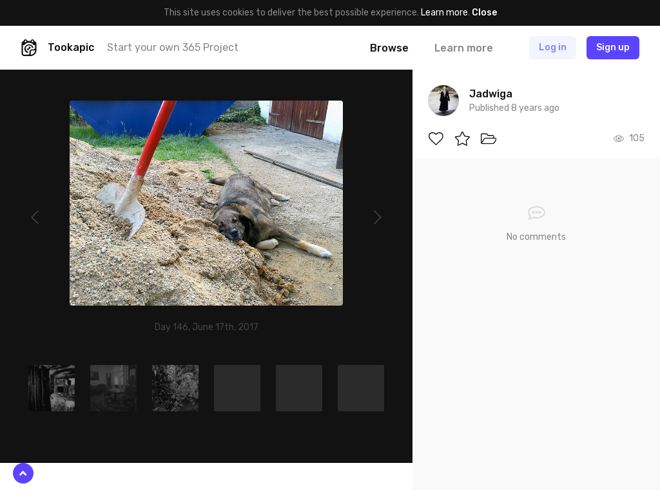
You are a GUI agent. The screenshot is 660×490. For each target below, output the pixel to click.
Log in (553, 47)
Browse (389, 48)
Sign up (613, 47)
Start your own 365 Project (172, 47)
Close (484, 12)
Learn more (444, 12)
